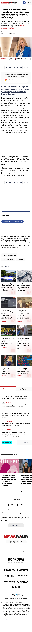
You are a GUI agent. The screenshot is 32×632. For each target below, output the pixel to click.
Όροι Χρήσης (12, 551)
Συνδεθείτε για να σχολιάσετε (12, 221)
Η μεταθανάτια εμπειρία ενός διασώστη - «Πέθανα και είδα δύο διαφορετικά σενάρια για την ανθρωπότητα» (23, 314)
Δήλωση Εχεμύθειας (23, 551)
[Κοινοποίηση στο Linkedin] (21, 67)
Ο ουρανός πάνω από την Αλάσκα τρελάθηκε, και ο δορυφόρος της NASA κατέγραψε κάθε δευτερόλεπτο (23, 287)
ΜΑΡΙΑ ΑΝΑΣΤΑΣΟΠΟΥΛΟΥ (9, 255)
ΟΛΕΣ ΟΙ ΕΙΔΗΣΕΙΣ (25, 442)
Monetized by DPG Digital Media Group (16, 595)
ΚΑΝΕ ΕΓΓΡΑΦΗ (15, 525)
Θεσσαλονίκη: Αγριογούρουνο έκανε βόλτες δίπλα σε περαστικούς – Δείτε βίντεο (15, 406)
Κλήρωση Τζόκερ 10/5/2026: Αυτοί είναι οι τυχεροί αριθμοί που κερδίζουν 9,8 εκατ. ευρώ (16, 397)
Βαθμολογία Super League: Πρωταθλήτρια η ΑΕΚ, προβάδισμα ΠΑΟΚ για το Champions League (15, 415)
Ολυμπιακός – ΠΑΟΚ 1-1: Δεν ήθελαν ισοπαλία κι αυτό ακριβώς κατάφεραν (16, 424)
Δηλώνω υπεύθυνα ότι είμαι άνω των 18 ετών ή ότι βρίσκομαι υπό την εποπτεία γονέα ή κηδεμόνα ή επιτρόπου (15, 519)
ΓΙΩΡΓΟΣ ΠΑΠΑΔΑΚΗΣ (8, 259)
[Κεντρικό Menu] (29, 2)
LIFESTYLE (3, 58)
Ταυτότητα (3, 551)
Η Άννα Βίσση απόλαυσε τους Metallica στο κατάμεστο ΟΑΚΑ (6, 370)
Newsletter (14, 245)
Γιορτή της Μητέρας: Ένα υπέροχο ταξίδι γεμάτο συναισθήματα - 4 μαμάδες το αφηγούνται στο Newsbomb (9, 481)
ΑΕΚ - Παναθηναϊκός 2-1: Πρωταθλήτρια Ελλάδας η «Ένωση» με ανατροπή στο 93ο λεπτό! (7, 342)
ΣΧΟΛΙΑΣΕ (18, 59)
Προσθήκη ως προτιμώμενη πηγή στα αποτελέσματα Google (15, 80)
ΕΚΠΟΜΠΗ (20, 259)
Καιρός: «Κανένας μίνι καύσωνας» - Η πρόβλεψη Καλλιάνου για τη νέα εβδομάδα (23, 370)
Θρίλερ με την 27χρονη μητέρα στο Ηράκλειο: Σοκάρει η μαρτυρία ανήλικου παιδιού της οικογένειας (7, 287)
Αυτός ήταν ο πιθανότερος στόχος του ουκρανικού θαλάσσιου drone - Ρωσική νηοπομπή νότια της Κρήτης (7, 314)
